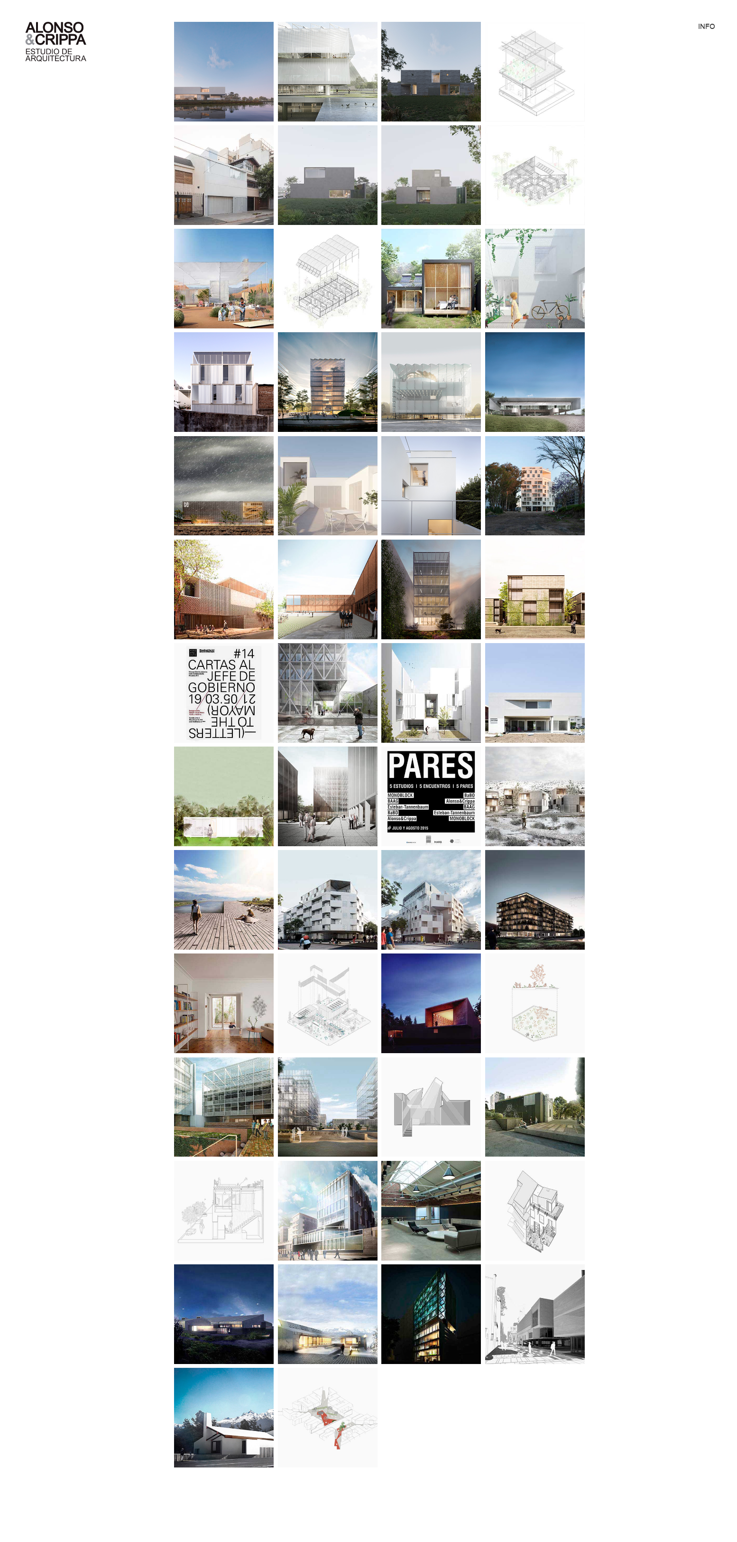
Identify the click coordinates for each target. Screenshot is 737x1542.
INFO (706, 26)
